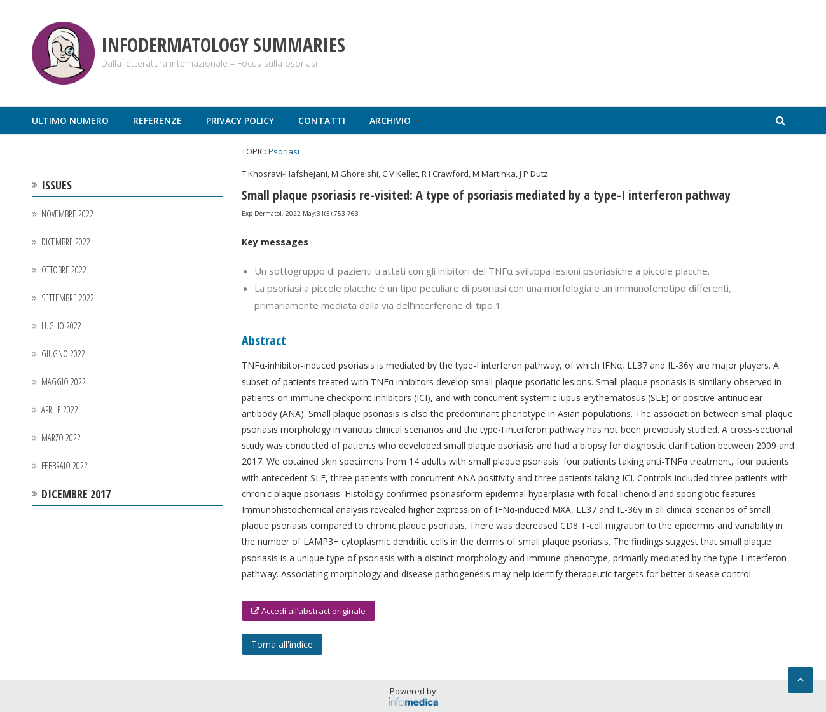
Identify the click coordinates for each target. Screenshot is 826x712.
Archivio (390, 120)
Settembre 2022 (67, 298)
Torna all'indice (282, 644)
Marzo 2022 (61, 438)
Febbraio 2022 (64, 466)
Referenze (157, 120)
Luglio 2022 (61, 326)
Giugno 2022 (63, 354)
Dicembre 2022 (65, 242)
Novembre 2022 (67, 214)
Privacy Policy (240, 120)
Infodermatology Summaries (223, 45)
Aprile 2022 (59, 410)
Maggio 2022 (63, 382)
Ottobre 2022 (63, 270)
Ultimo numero (70, 120)
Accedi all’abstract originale (308, 611)
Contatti (321, 120)
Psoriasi (283, 151)
